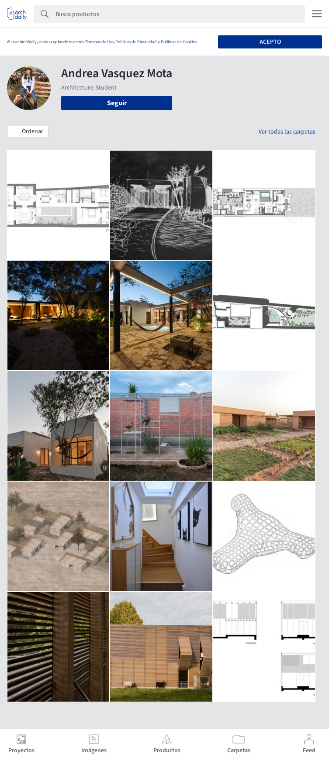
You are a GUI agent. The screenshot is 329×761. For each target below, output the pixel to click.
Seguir (117, 103)
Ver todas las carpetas (287, 131)
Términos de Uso (99, 42)
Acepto (270, 42)
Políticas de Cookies (179, 42)
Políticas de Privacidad (136, 42)
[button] (28, 132)
